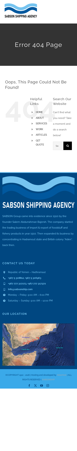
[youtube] (41, 385)
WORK (39, 129)
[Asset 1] (21, 4)
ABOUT (40, 118)
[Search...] (58, 146)
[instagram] (47, 385)
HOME (39, 112)
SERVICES (41, 123)
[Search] (67, 146)
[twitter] (35, 385)
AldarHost (61, 375)
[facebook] (29, 385)
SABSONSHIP (48, 379)
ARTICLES (41, 134)
